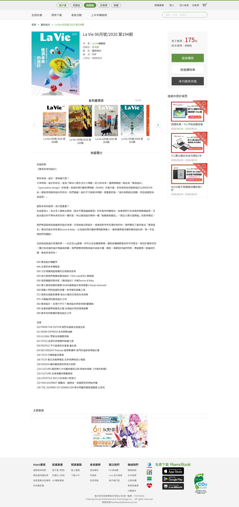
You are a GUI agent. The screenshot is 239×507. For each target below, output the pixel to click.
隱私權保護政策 (40, 475)
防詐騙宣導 (38, 485)
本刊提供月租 (188, 81)
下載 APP (75, 475)
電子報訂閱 (114, 480)
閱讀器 (90, 5)
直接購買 (188, 58)
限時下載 (56, 15)
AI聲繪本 (132, 490)
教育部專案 (133, 485)
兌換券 (195, 4)
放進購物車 (187, 69)
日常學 (103, 5)
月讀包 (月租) (58, 475)
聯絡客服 (132, 470)
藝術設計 (45, 24)
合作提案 (132, 475)
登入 (171, 4)
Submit (204, 14)
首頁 (34, 24)
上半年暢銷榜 (99, 15)
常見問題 (94, 480)
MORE (138, 100)
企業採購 (132, 480)
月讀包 (76, 5)
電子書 (63, 5)
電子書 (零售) (58, 470)
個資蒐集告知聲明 (41, 480)
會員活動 (76, 15)
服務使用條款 (39, 470)
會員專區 (94, 470)
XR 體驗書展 (58, 480)
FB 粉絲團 (114, 470)
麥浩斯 (95, 47)
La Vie (95, 43)
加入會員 (184, 4)
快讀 (116, 5)
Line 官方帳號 (115, 475)
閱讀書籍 (159, 4)
